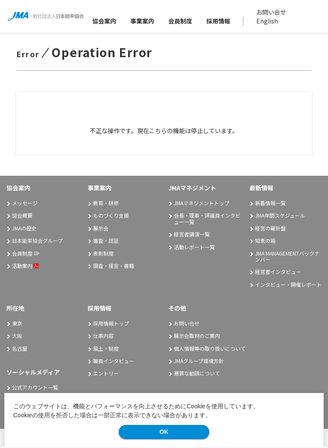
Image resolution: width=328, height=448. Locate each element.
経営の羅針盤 (270, 230)
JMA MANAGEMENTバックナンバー (287, 258)
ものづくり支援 (111, 217)
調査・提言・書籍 (113, 267)
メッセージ (25, 205)
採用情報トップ (111, 325)
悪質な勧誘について (197, 375)
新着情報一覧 (270, 205)
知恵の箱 (265, 242)
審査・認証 (106, 242)
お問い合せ (272, 13)
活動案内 (25, 267)
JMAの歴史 (24, 230)
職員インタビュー (113, 363)
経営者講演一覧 (192, 236)
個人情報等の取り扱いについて (210, 350)
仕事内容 (103, 337)
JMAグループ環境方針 (199, 363)
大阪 (17, 337)
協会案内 (105, 21)
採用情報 (219, 21)
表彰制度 (103, 255)
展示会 (100, 230)
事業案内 (143, 21)
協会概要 (22, 217)
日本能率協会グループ (37, 242)
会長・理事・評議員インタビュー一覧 (207, 220)
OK (163, 431)
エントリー (106, 375)
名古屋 (19, 350)
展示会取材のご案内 (197, 337)
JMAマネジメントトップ (201, 205)
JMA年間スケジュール (280, 217)
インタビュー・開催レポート (288, 286)
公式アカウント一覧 (35, 389)
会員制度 (181, 21)
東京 (17, 325)
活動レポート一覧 (194, 248)
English (267, 21)
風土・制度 (106, 350)
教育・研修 (106, 205)
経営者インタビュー (278, 273)
